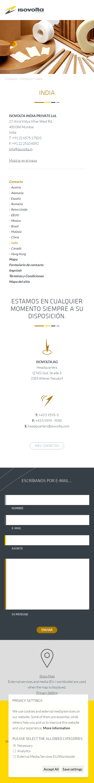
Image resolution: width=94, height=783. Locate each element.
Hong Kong (18, 254)
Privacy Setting (47, 693)
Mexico (16, 220)
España (15, 198)
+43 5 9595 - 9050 (48, 420)
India (38, 79)
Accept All (51, 769)
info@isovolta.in (21, 149)
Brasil (14, 226)
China (15, 237)
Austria (16, 187)
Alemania (17, 193)
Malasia (16, 231)
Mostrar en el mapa (23, 160)
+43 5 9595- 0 (49, 415)
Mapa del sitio (19, 282)
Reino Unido (19, 209)
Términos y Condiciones (26, 276)
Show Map (47, 676)
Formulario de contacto (26, 265)
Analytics (24, 751)
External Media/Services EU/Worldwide (46, 756)
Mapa (13, 259)
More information (56, 728)
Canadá (16, 248)
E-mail (16, 528)
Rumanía (17, 204)
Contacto (11, 79)
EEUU (15, 215)
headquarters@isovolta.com (48, 426)
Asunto (17, 548)
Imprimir (15, 270)
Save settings (72, 769)
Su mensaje (20, 614)
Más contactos (47, 446)
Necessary (25, 745)
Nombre (18, 508)
